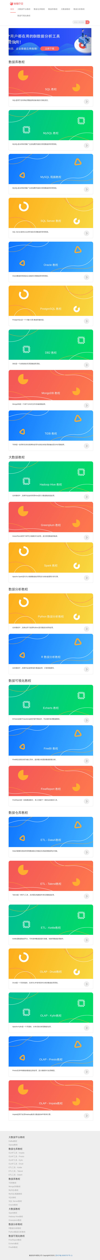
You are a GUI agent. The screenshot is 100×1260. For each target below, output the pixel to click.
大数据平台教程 (23, 9)
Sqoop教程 (13, 1145)
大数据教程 (65, 9)
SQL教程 (12, 1197)
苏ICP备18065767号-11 (64, 1255)
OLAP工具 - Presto (16, 1156)
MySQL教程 (13, 1190)
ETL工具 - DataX (15, 1175)
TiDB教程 (12, 1183)
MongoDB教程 (14, 1186)
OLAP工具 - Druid (16, 1164)
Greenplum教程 (15, 1220)
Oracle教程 (13, 1205)
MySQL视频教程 (15, 1194)
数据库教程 (52, 9)
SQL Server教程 (15, 1201)
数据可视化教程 (23, 16)
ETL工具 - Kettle (15, 1167)
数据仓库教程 (39, 9)
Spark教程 (13, 1213)
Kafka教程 (13, 1141)
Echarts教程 (14, 1244)
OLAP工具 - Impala (16, 1153)
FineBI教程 (13, 1247)
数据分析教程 (79, 9)
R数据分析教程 (15, 1228)
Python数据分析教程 (17, 1232)
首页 (12, 9)
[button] (15, 42)
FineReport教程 (15, 1240)
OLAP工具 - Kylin (16, 1160)
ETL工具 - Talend (16, 1171)
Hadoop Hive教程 (16, 1216)
